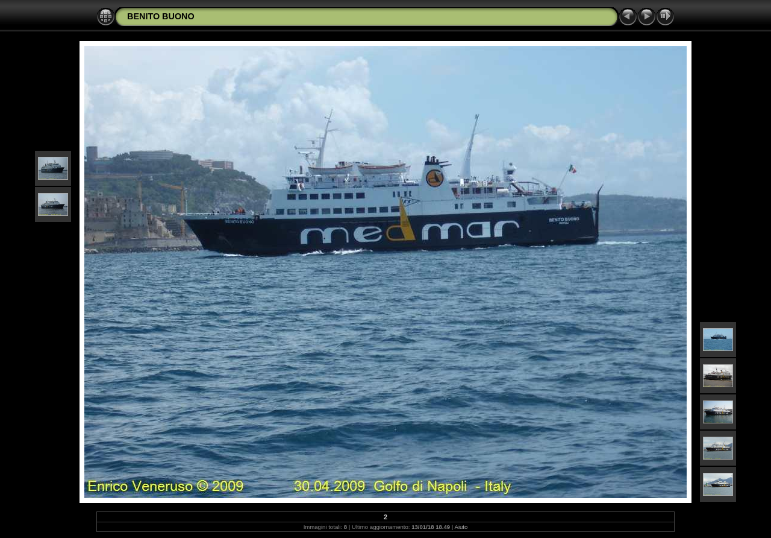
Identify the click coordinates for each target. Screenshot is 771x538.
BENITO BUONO (161, 16)
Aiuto (461, 527)
